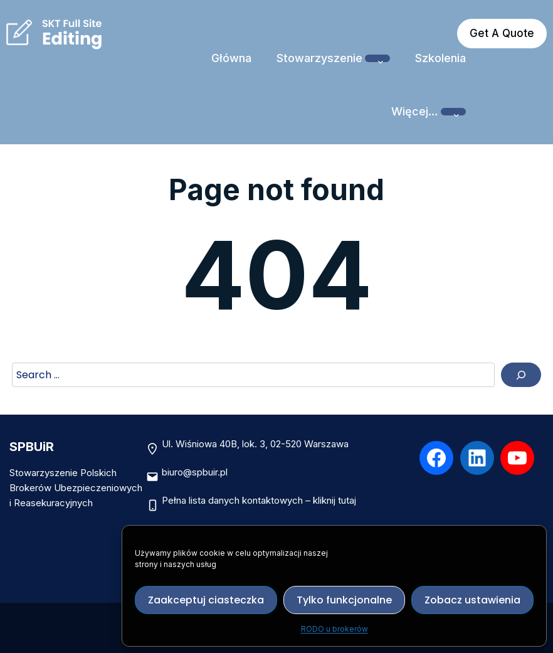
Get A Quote (502, 33)
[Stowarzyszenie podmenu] (377, 58)
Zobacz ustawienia (472, 600)
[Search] (521, 375)
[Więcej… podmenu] (453, 111)
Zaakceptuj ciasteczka (206, 600)
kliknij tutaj (334, 500)
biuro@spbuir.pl (195, 472)
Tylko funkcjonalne (344, 600)
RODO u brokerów (334, 629)
